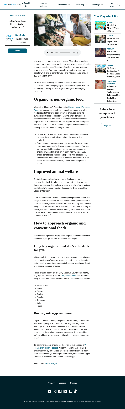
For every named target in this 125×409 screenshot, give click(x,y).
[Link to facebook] (60, 391)
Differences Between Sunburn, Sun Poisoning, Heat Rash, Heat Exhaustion (113, 93)
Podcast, (14, 15)
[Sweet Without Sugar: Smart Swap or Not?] (100, 39)
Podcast (110, 22)
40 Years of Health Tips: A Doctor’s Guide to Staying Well (113, 72)
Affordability (26, 4)
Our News (112, 4)
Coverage (97, 4)
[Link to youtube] (49, 391)
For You (21, 15)
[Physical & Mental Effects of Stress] (100, 25)
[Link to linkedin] (65, 391)
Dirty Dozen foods (68, 276)
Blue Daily (20, 35)
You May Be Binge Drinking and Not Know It (113, 56)
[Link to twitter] (54, 391)
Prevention (64, 4)
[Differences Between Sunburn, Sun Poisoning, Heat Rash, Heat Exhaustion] (100, 84)
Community (81, 4)
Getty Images (51, 363)
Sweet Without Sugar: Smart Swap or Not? (113, 41)
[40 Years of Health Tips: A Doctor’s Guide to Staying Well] (100, 68)
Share (17, 51)
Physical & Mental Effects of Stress (113, 28)
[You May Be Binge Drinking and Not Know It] (100, 52)
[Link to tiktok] (75, 391)
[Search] (118, 4)
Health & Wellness (44, 4)
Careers (62, 383)
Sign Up (107, 125)
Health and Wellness (111, 82)
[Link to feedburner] (70, 391)
